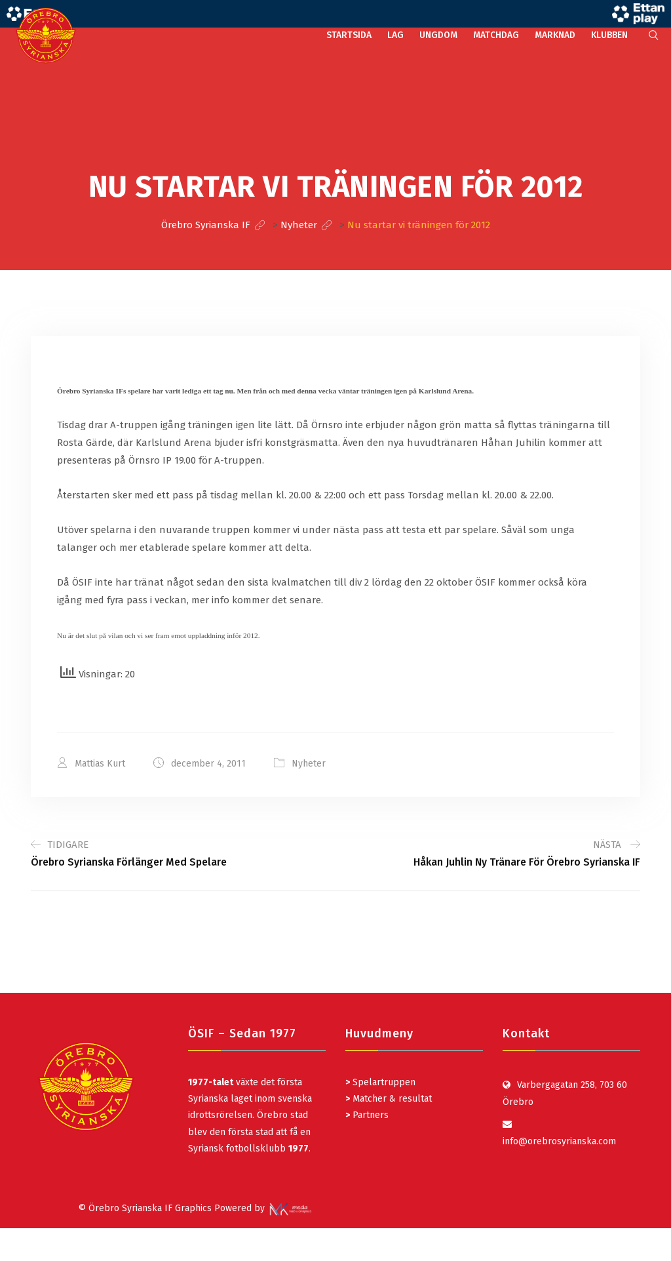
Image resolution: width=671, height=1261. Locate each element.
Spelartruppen (382, 1082)
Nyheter (309, 763)
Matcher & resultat (388, 1098)
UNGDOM (438, 35)
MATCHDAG (496, 35)
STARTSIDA (349, 35)
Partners (367, 1115)
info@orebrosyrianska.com (559, 1141)
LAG (395, 35)
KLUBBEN (609, 35)
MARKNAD (555, 35)
